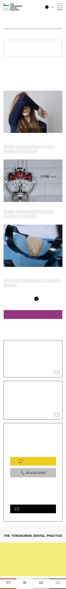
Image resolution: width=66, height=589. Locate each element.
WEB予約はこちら (32, 461)
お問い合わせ (16, 571)
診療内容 (14, 554)
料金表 (13, 565)
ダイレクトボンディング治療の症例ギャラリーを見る (33, 314)
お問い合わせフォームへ (33, 509)
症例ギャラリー (46, 554)
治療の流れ (44, 548)
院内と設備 (44, 559)
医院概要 (43, 566)
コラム (13, 559)
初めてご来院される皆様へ (23, 548)
